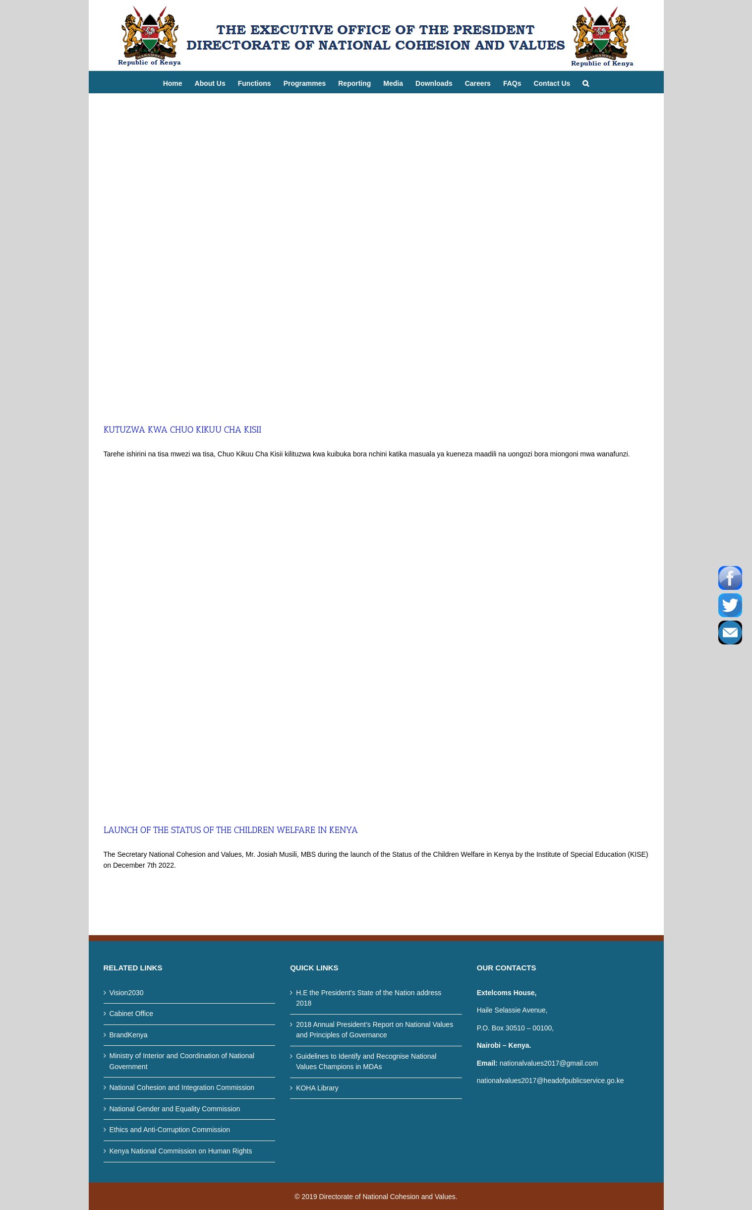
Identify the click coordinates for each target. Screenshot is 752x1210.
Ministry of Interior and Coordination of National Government (182, 1061)
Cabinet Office (131, 1014)
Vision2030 (127, 993)
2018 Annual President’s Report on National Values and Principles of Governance (374, 1029)
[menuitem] (179, 82)
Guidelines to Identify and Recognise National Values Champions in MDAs (366, 1061)
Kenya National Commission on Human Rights (181, 1151)
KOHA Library (317, 1088)
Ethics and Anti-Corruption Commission (170, 1130)
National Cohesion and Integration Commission (182, 1087)
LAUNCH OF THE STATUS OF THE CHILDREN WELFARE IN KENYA (231, 830)
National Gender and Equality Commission (175, 1109)
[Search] (585, 82)
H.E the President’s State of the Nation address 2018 (368, 998)
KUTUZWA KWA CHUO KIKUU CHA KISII (182, 429)
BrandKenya (129, 1035)
